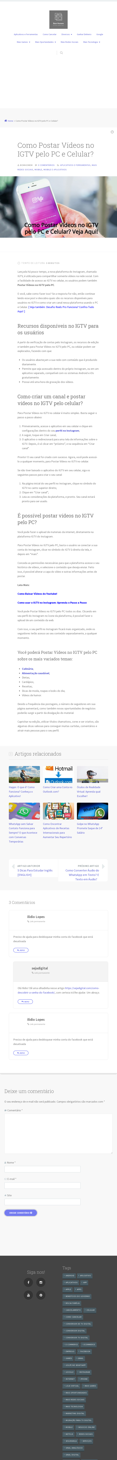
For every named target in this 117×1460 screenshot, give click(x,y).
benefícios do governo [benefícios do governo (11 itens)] (78, 1296)
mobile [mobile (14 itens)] (69, 1427)
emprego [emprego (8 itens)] (70, 1351)
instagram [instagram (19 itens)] (84, 1372)
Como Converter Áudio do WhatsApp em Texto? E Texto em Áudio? (81, 872)
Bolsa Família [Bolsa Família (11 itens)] (73, 1303)
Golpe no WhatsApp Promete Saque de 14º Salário (90, 828)
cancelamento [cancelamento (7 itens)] (73, 1310)
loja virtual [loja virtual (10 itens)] (72, 1386)
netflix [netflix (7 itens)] (69, 1434)
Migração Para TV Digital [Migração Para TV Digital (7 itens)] (79, 1420)
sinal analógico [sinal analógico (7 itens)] (74, 1448)
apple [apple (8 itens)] (68, 1289)
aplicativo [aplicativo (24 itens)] (85, 1275)
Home (10, 120)
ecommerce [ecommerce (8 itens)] (89, 1344)
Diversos (66, 34)
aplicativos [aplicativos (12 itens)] (72, 1282)
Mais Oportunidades (44, 42)
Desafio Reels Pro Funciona (61, 307)
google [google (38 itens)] (70, 1372)
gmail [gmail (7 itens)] (80, 1358)
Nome (11, 1162)
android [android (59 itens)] (70, 1275)
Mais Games (22, 42)
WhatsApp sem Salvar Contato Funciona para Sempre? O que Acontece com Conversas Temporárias (23, 832)
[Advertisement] (58, 86)
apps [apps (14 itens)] (79, 1289)
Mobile (38, 169)
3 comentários (46, 165)
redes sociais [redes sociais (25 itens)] (86, 1434)
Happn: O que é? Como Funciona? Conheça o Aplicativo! (22, 791)
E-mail (11, 1179)
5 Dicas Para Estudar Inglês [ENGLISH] (36, 870)
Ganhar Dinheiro (84, 34)
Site (9, 1195)
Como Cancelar (50, 34)
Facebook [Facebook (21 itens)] (85, 1351)
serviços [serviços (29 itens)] (87, 1441)
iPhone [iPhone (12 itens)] (84, 1379)
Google (99, 34)
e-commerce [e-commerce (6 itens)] (72, 1344)
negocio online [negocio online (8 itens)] (86, 1427)
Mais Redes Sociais (69, 42)
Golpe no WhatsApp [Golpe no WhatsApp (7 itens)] (76, 1365)
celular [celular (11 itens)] (91, 1310)
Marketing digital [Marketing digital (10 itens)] (75, 1413)
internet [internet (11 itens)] (70, 1379)
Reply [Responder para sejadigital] (26, 1002)
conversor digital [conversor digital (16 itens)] (75, 1331)
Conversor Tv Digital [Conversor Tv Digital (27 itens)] (77, 1337)
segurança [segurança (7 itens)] (71, 1441)
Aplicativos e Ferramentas (26, 34)
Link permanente (37, 921)
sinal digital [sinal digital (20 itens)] (72, 1455)
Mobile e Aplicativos (55, 169)
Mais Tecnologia (90, 42)
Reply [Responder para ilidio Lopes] (22, 950)
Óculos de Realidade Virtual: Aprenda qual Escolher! (88, 791)
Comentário (15, 1110)
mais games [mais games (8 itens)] (90, 1386)
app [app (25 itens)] (85, 1282)
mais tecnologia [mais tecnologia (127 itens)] (74, 1406)
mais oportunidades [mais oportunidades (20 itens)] (76, 1393)
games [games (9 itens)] (69, 1358)
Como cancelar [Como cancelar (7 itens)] (74, 1317)
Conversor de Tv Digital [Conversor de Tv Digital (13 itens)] (78, 1324)
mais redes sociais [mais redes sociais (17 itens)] (75, 1399)
